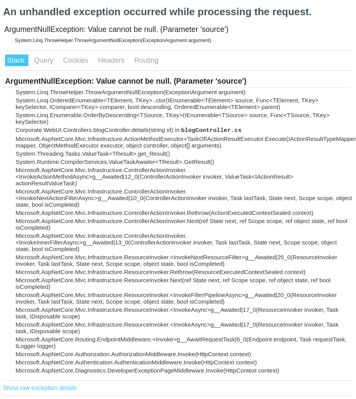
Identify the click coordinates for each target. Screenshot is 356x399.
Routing (146, 60)
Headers (112, 60)
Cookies (76, 60)
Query (44, 60)
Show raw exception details (40, 388)
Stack (16, 60)
